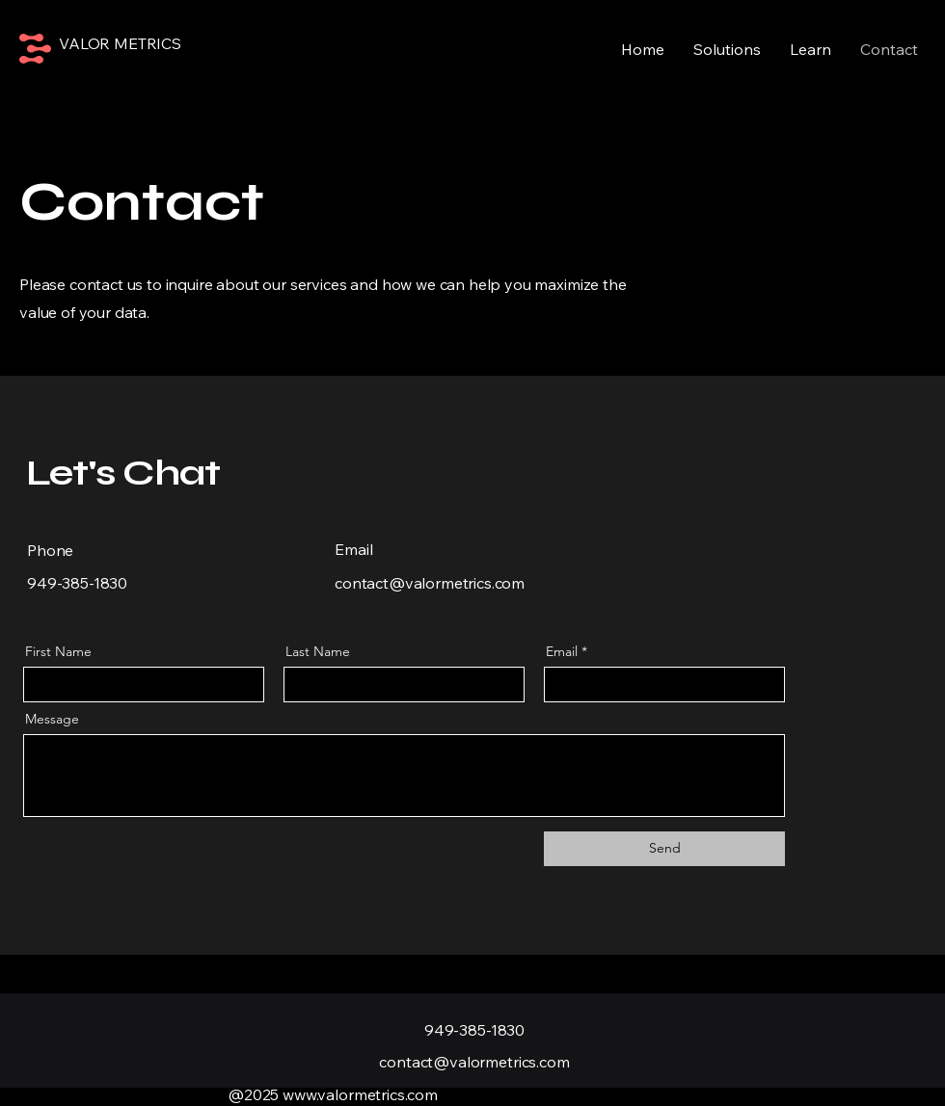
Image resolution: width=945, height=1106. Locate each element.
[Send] (664, 848)
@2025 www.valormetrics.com (333, 1094)
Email (562, 651)
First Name (58, 651)
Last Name (317, 651)
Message (52, 718)
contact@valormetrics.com (430, 582)
